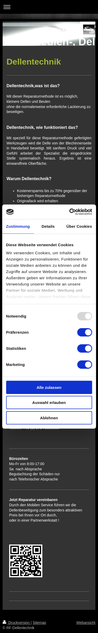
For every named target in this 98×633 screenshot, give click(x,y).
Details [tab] (48, 226)
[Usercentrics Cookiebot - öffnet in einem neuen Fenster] (70, 211)
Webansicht (85, 623)
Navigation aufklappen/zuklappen (49, 6)
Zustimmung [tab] (18, 226)
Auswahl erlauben (49, 402)
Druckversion (17, 623)
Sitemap (39, 623)
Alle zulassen (49, 387)
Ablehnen (49, 417)
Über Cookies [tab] (79, 226)
